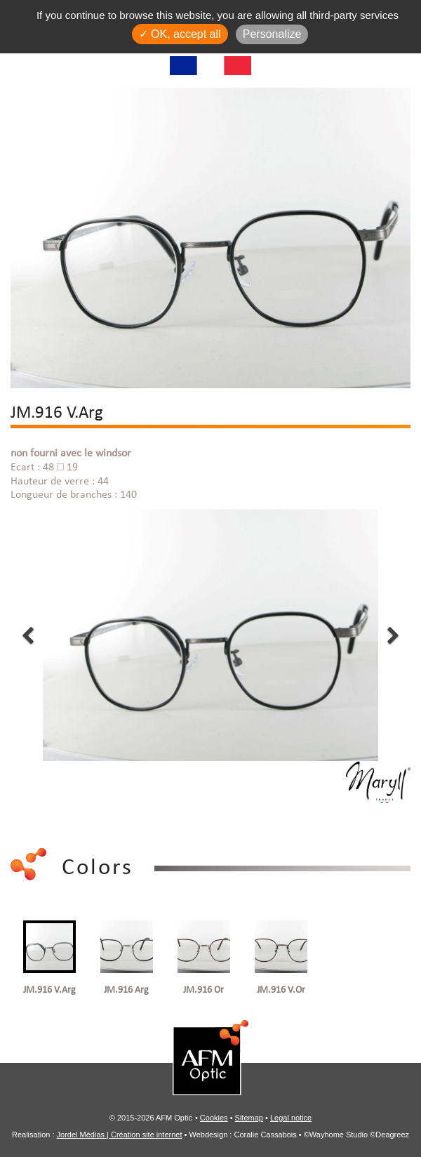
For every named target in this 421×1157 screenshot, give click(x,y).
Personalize (272, 34)
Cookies (214, 1117)
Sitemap (249, 1117)
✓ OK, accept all (180, 34)
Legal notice (291, 1117)
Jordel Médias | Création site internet (119, 1134)
